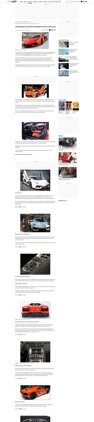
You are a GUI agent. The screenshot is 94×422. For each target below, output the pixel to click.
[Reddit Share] (54, 30)
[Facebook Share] (52, 30)
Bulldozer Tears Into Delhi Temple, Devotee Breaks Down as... (66, 179)
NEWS (25, 1)
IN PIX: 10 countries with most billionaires (73, 43)
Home (16, 23)
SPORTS (45, 1)
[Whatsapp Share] (47, 30)
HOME (21, 1)
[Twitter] (81, 1)
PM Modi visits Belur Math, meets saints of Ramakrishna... (66, 164)
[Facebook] (86, 1)
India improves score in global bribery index (74, 65)
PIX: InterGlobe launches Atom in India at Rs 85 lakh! (73, 58)
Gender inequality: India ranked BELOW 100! (74, 72)
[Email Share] (45, 30)
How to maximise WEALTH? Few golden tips (73, 50)
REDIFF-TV (57, 1)
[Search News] (72, 1)
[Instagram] (84, 1)
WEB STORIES (62, 100)
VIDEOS (61, 136)
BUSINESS (30, 1)
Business (19, 23)
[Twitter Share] (49, 30)
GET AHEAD (51, 1)
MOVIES (35, 1)
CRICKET (40, 1)
